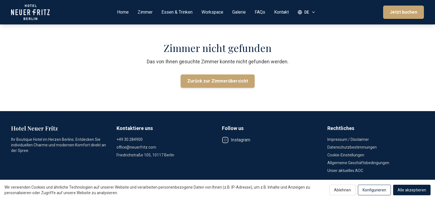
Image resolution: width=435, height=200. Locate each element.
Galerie (239, 12)
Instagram (236, 140)
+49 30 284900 (130, 139)
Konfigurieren (374, 190)
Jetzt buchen (403, 12)
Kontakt (281, 12)
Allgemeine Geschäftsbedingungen (358, 163)
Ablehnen (342, 190)
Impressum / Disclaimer (348, 139)
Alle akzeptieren (412, 190)
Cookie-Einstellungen (345, 155)
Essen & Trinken (177, 12)
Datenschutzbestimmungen (352, 147)
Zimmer (145, 12)
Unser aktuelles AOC (345, 170)
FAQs (260, 12)
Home (123, 12)
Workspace (212, 12)
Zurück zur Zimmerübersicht (217, 81)
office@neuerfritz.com (136, 147)
